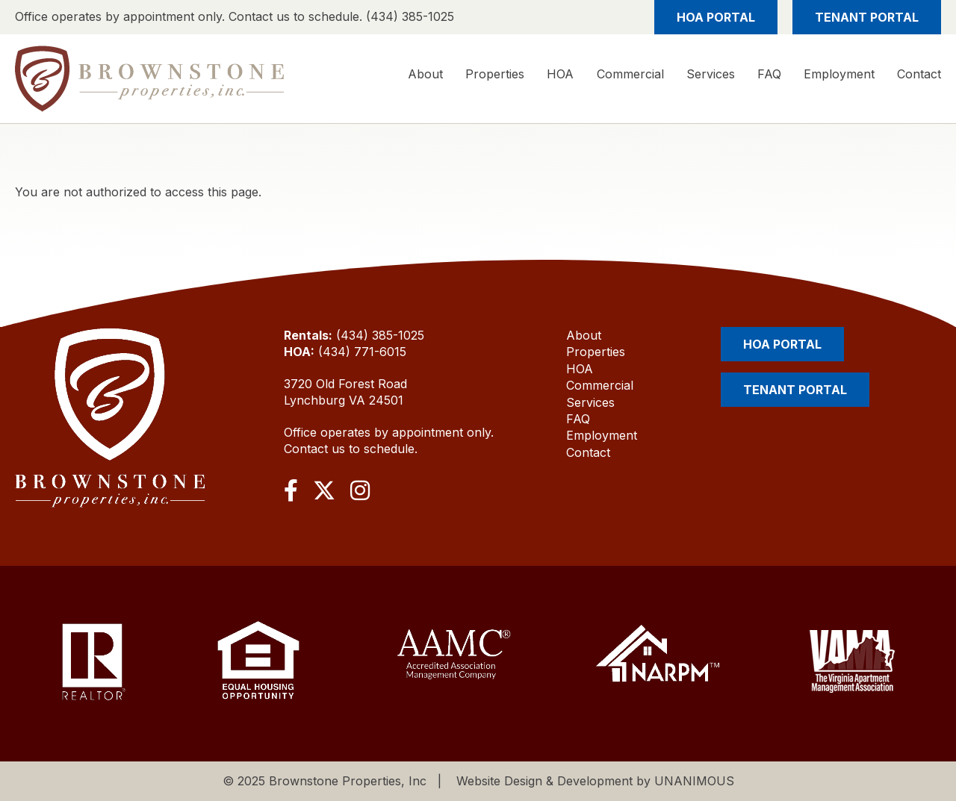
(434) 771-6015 (362, 351)
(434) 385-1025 (380, 335)
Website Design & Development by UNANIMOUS (595, 780)
